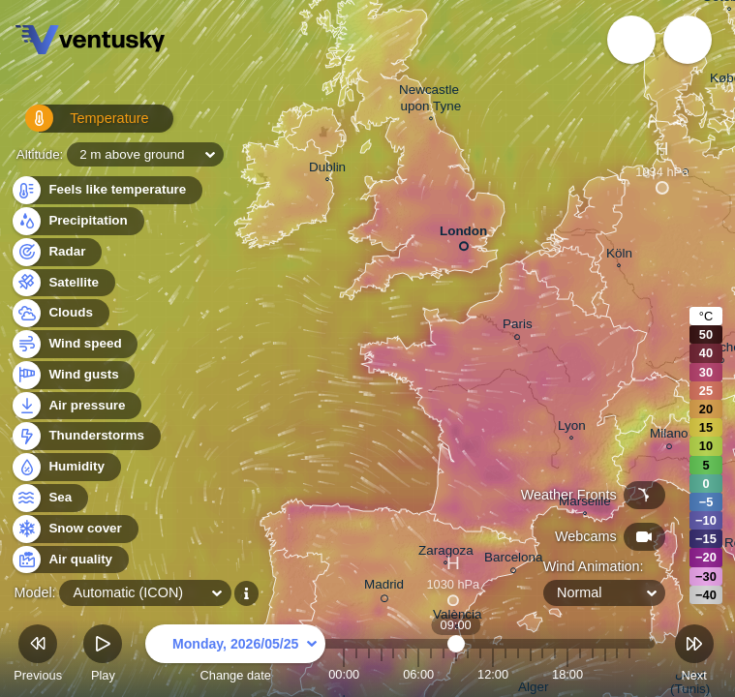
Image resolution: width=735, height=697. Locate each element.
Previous (38, 655)
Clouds (59, 313)
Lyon (572, 428)
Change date (235, 655)
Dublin (327, 169)
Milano (669, 436)
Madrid (384, 587)
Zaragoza (446, 552)
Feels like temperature (106, 190)
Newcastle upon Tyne (431, 100)
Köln (619, 255)
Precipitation (77, 221)
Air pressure (76, 406)
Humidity (65, 467)
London (463, 235)
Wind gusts (72, 375)
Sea (49, 498)
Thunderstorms (85, 436)
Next (694, 655)
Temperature (76, 125)
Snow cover (74, 529)
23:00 (629, 674)
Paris (518, 327)
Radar (56, 252)
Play (102, 655)
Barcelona (513, 560)
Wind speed (74, 344)
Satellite (62, 283)
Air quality (69, 560)
